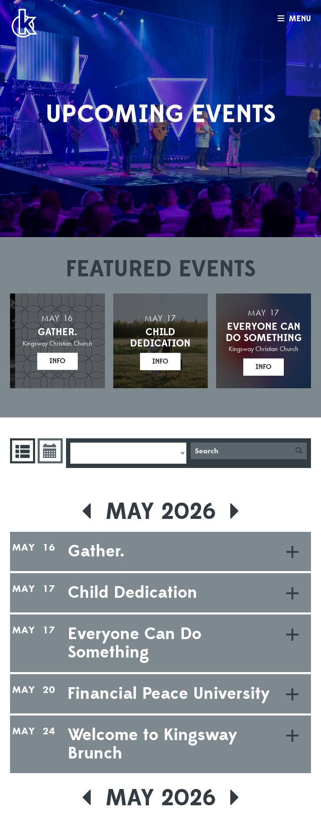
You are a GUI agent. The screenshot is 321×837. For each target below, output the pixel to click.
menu (292, 19)
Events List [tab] (21, 450)
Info (57, 361)
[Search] (241, 451)
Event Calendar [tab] (49, 450)
